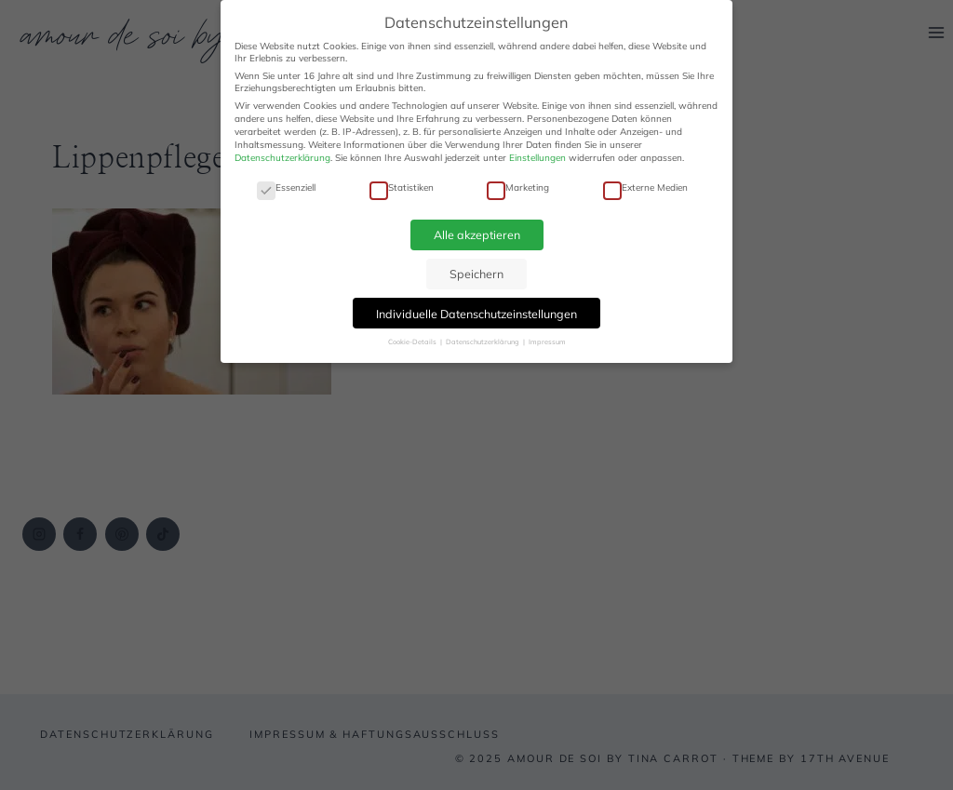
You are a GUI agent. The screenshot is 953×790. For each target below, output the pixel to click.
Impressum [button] (547, 341)
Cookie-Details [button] (413, 341)
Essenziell (286, 187)
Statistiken (401, 187)
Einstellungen (537, 158)
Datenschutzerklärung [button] (483, 341)
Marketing (518, 187)
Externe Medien (645, 187)
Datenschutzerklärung (282, 158)
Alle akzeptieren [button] (477, 234)
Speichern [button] (476, 273)
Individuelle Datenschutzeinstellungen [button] (476, 313)
